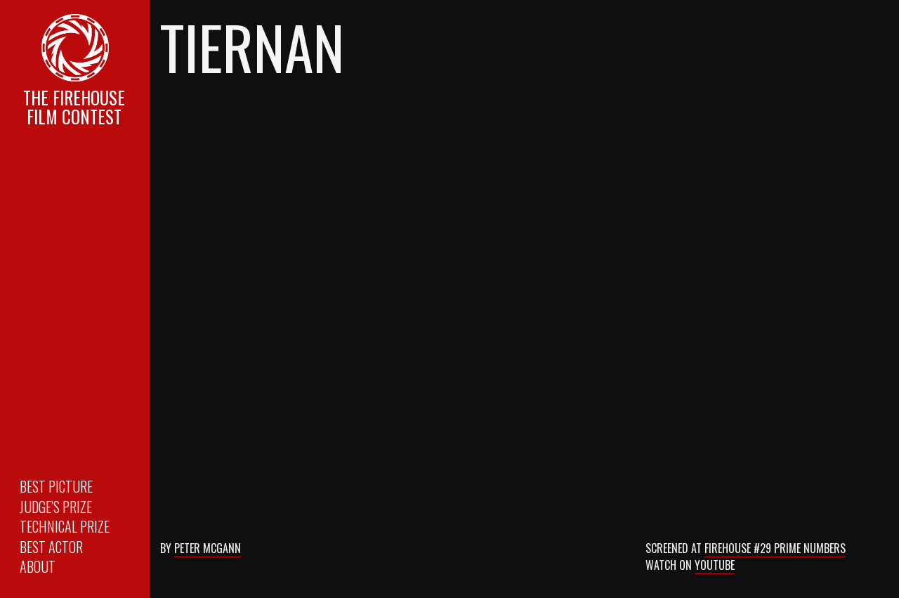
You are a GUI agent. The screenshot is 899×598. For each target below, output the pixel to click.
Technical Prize (65, 526)
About (37, 566)
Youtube (715, 565)
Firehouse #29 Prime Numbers (775, 548)
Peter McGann (207, 548)
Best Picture (56, 486)
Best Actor (51, 546)
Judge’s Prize (56, 506)
